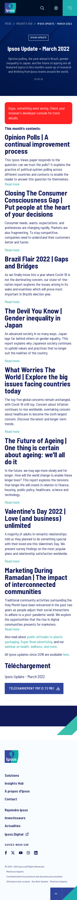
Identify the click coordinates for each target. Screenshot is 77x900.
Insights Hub (24, 23)
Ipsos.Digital (14, 834)
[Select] (56, 8)
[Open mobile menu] (70, 8)
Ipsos (8, 23)
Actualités (13, 825)
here (66, 654)
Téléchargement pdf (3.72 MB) (31, 688)
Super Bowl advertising (36, 641)
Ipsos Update (38, 37)
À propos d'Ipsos (17, 791)
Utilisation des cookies (18, 881)
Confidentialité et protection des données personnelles (34, 876)
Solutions (12, 775)
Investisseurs (15, 817)
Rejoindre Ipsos (16, 810)
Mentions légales (15, 871)
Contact (11, 799)
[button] (42, 8)
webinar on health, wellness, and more (31, 646)
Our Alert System (40, 881)
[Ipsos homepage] (11, 8)
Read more (12, 184)
